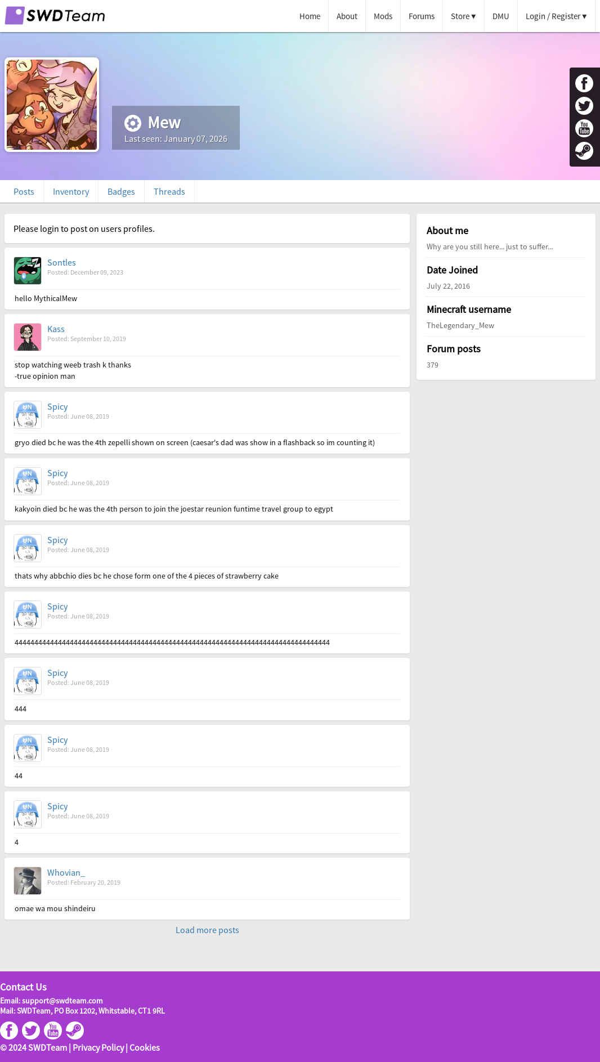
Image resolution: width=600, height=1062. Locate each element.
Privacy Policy (98, 1047)
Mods (383, 16)
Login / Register (553, 16)
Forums (422, 16)
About (347, 16)
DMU (500, 16)
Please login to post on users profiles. (84, 228)
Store (460, 16)
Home (309, 16)
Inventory (71, 191)
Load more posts (207, 929)
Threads (169, 191)
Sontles (61, 262)
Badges (121, 191)
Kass (56, 328)
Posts (24, 191)
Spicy (57, 406)
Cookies (144, 1047)
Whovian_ (66, 872)
